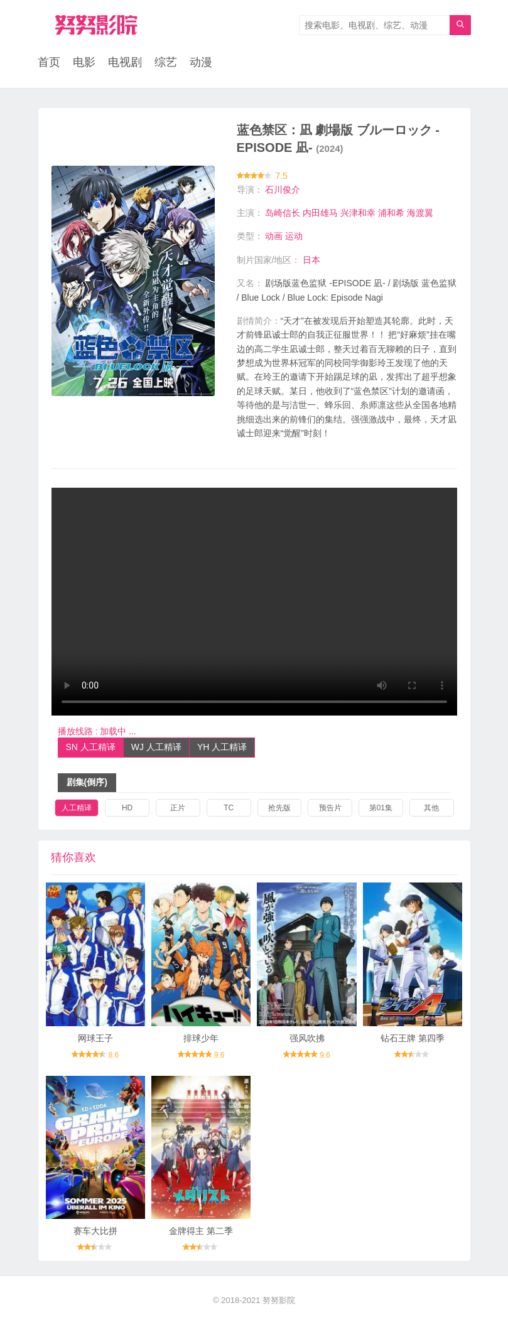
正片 (177, 807)
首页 (49, 62)
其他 (431, 807)
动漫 (201, 62)
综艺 (165, 62)
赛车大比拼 (95, 1231)
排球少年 (201, 1038)
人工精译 (77, 807)
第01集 (380, 807)
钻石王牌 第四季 (413, 1038)
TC (229, 807)
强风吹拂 (307, 1038)
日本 (311, 260)
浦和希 (391, 213)
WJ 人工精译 (156, 747)
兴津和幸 (358, 213)
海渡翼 (420, 213)
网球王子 (95, 1038)
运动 (294, 236)
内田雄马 (320, 213)
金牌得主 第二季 (201, 1231)
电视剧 (125, 62)
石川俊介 (282, 190)
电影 (84, 62)
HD (127, 807)
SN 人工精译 (91, 747)
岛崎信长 (282, 213)
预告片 (330, 807)
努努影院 (278, 1300)
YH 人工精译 (222, 747)
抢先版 (279, 807)
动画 (274, 236)
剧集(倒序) (87, 782)
